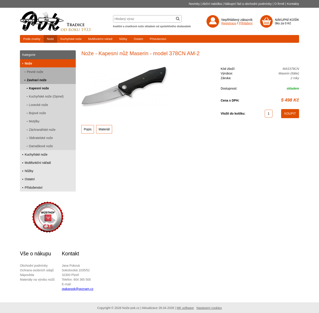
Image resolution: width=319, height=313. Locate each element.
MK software (185, 308)
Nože (50, 39)
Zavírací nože (37, 80)
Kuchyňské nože (71, 39)
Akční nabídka (212, 4)
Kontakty (293, 4)
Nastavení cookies (209, 308)
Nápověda (27, 275)
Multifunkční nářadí (100, 39)
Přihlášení (246, 23)
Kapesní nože (39, 88)
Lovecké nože (38, 105)
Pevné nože (35, 72)
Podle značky (31, 39)
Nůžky (123, 39)
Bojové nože (37, 113)
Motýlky (34, 121)
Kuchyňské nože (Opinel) (46, 96)
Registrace (228, 23)
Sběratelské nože (41, 138)
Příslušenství (158, 39)
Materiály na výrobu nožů (37, 279)
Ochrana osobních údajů (37, 270)
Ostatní (138, 39)
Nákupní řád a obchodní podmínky (248, 4)
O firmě (279, 4)
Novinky (194, 4)
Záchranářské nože (42, 129)
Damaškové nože (41, 146)
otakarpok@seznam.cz (77, 289)
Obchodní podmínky (34, 265)
